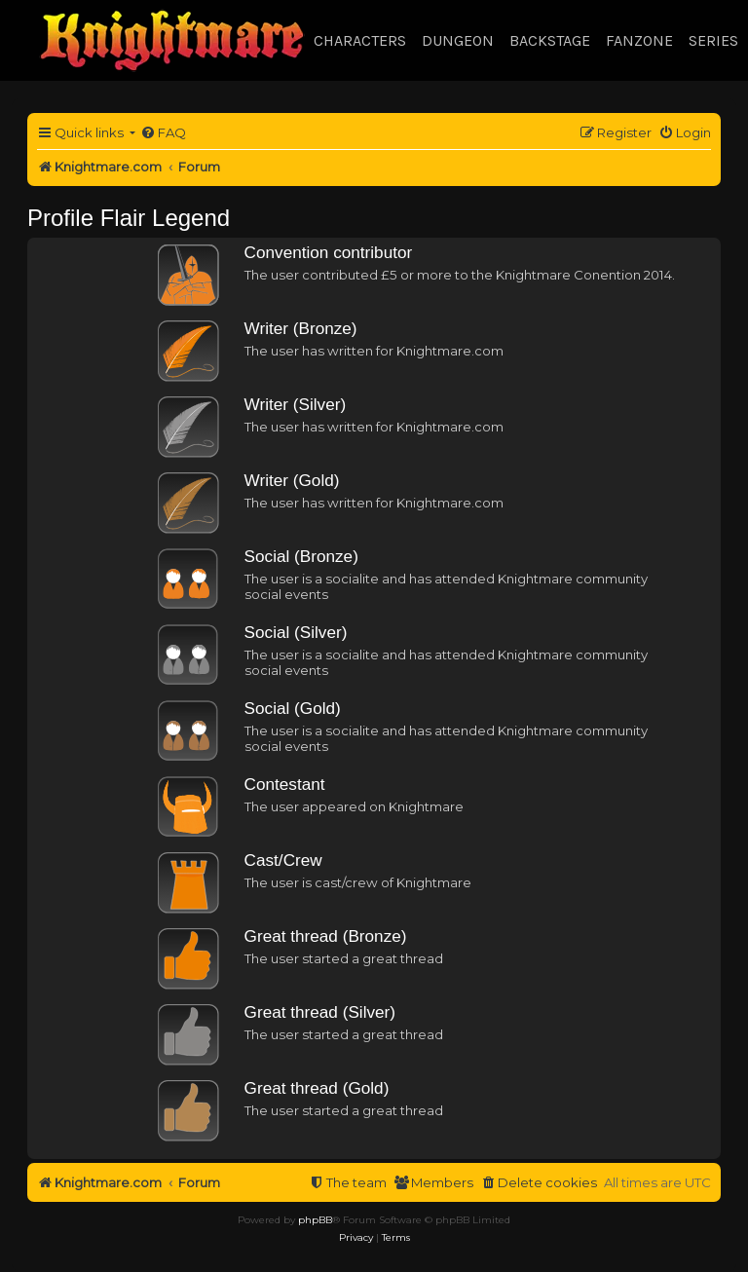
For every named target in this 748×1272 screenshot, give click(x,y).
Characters (360, 40)
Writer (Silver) (295, 404)
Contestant (284, 784)
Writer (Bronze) (300, 328)
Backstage (549, 40)
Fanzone (639, 40)
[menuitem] (163, 133)
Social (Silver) (296, 632)
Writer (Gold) (292, 480)
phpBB (315, 1220)
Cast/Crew (283, 860)
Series (713, 40)
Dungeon (458, 40)
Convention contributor (328, 252)
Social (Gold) (292, 708)
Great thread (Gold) (317, 1088)
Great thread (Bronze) (325, 936)
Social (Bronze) (301, 556)
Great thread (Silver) (319, 1012)
